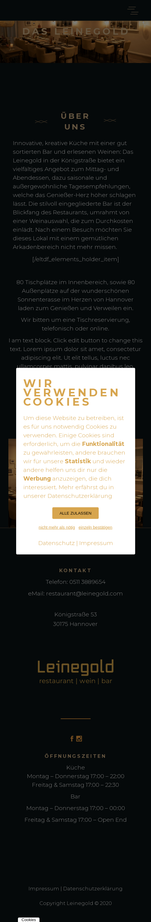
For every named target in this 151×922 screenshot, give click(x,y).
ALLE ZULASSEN (75, 513)
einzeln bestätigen (95, 527)
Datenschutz (56, 542)
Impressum (96, 542)
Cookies (29, 920)
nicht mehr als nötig (57, 527)
